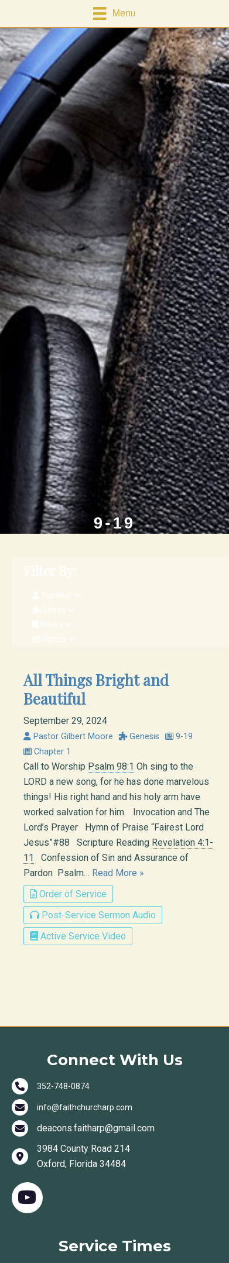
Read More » (118, 872)
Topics (53, 639)
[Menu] (114, 13)
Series (53, 610)
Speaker (56, 595)
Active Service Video (78, 936)
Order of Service (68, 894)
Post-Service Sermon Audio (93, 915)
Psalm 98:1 (111, 766)
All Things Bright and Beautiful (96, 689)
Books (52, 624)
